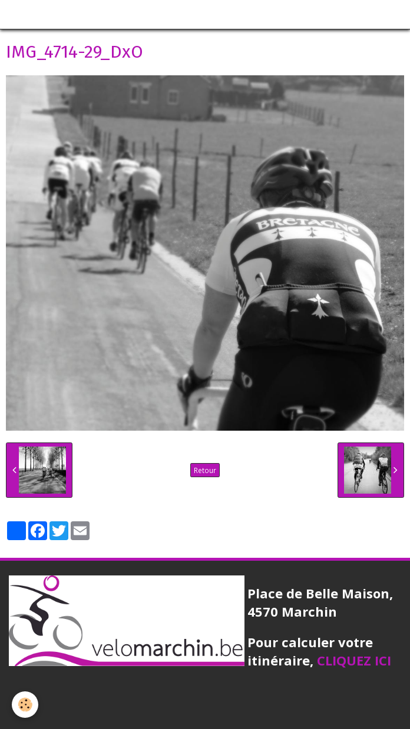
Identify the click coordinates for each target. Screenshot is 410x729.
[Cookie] (25, 704)
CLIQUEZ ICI (354, 660)
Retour (205, 470)
